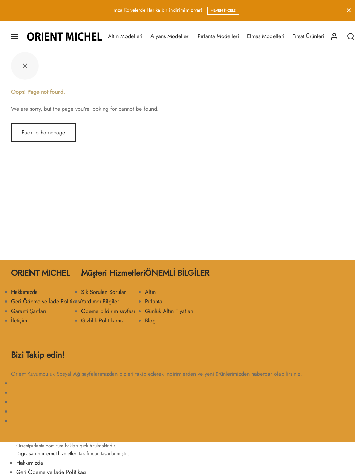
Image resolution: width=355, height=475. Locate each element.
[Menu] (14, 36)
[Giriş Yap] (334, 36)
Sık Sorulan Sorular (103, 292)
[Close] (349, 10)
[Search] (351, 36)
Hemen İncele (223, 10)
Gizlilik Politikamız (102, 320)
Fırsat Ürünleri (308, 36)
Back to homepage (43, 132)
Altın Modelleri (125, 36)
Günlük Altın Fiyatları (169, 311)
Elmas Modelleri (265, 36)
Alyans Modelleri (170, 36)
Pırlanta (153, 301)
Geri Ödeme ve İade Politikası (46, 301)
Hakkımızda (24, 292)
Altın (150, 292)
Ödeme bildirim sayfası (108, 311)
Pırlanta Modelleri (218, 36)
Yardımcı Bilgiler (100, 301)
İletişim (19, 320)
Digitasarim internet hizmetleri (47, 453)
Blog (150, 320)
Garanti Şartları (28, 311)
